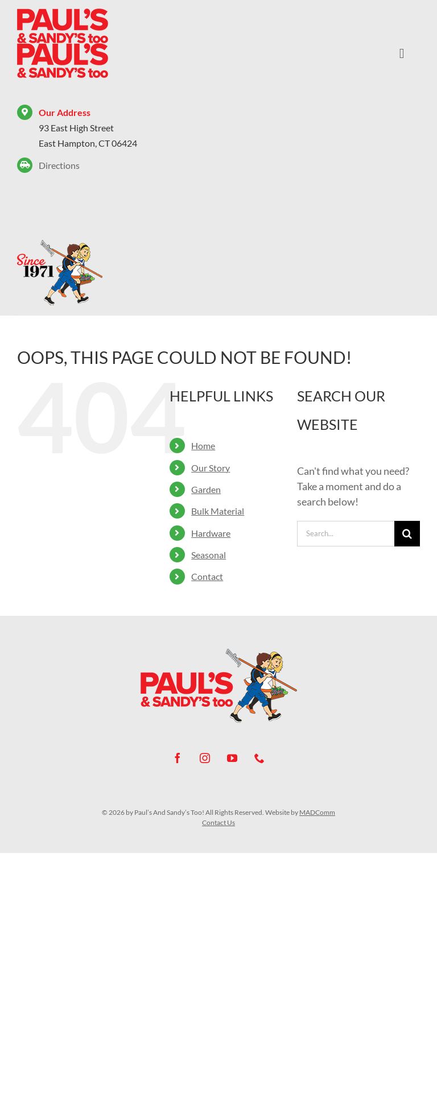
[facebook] (177, 758)
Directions (59, 165)
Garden (206, 489)
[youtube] (232, 758)
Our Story (210, 467)
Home (203, 445)
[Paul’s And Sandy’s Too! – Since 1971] (59, 244)
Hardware (210, 533)
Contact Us (218, 822)
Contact (207, 576)
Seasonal (208, 554)
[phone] (259, 758)
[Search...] (345, 533)
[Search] (407, 533)
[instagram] (205, 758)
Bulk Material (217, 511)
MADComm (317, 812)
